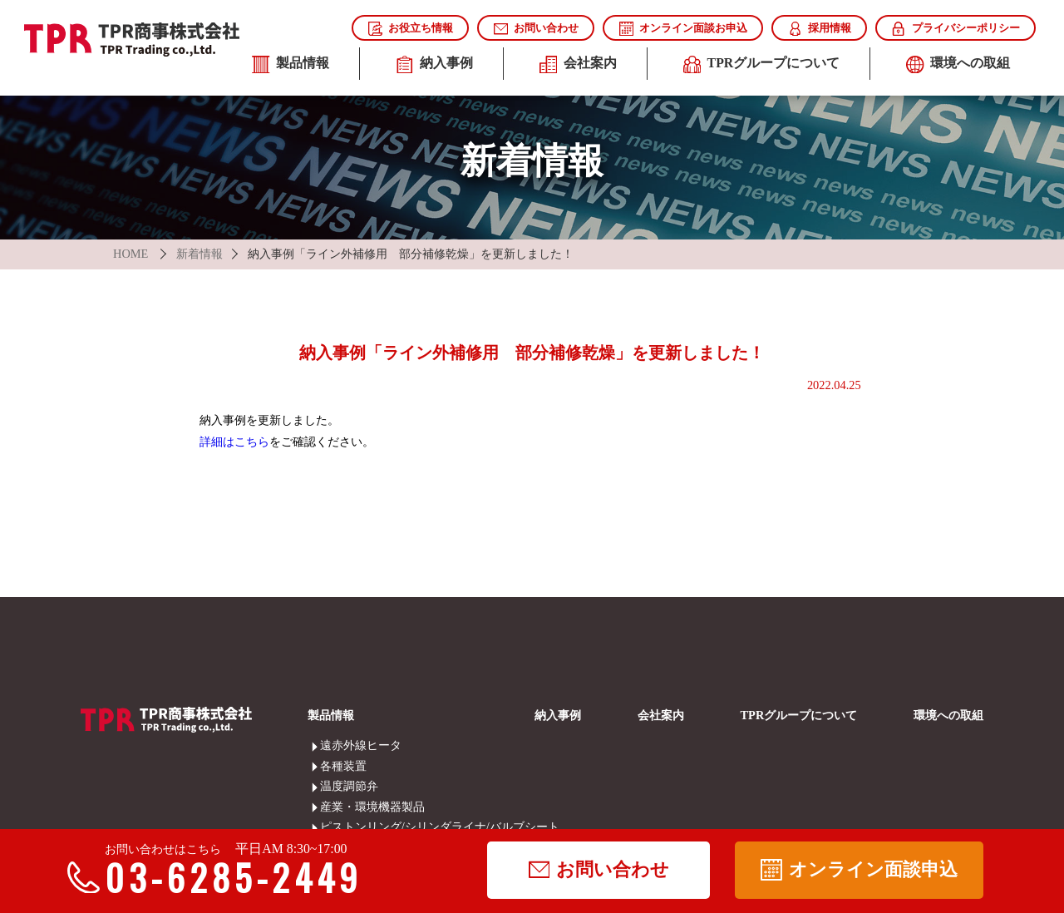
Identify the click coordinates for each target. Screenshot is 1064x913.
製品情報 (290, 65)
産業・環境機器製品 (331, 806)
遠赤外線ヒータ (331, 745)
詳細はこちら (234, 441)
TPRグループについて (761, 65)
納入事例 (434, 65)
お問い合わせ (536, 29)
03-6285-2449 (221, 877)
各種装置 (331, 765)
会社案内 (578, 65)
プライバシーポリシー (955, 29)
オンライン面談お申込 (683, 29)
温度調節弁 (331, 785)
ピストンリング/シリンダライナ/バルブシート (331, 826)
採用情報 (819, 29)
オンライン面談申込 (859, 870)
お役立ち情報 (410, 29)
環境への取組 (958, 65)
